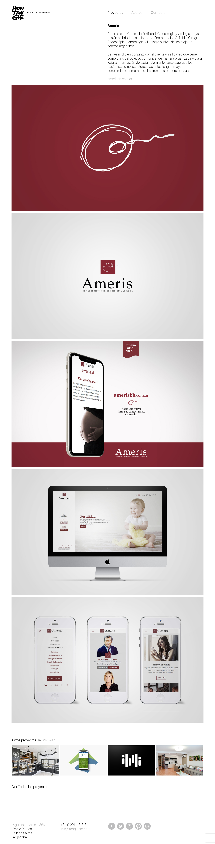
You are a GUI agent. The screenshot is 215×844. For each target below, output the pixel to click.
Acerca (137, 13)
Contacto (158, 13)
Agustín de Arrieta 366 (29, 825)
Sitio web (48, 740)
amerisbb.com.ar (120, 79)
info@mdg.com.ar (74, 829)
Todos (22, 787)
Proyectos (115, 13)
